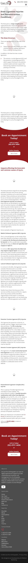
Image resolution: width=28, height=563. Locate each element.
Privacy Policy (23, 555)
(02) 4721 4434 (14, 144)
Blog (2, 503)
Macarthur (4, 541)
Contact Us (4, 505)
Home (3, 494)
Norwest (3, 545)
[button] (26, 4)
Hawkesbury (5, 543)
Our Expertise (5, 498)
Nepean (3, 540)
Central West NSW (6, 547)
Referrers (4, 501)
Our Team (4, 496)
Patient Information (7, 500)
